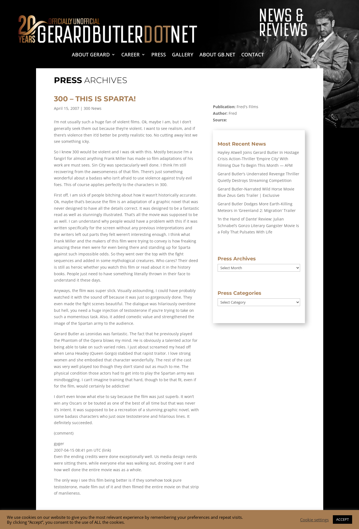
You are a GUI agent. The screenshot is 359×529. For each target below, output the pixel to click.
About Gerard (91, 55)
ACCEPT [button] (342, 519)
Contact (252, 55)
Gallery (182, 55)
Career (130, 55)
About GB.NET (217, 55)
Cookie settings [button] (314, 519)
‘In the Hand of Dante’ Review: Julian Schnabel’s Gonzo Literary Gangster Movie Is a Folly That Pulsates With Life (258, 225)
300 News (93, 108)
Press (158, 55)
